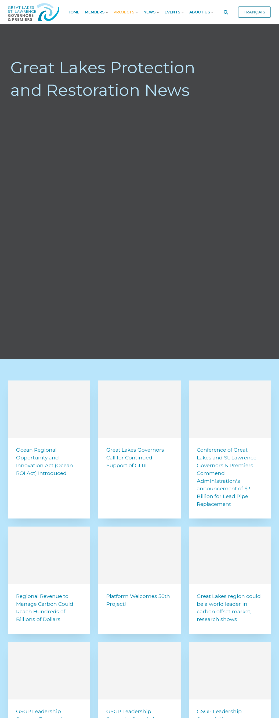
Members (96, 12)
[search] (225, 12)
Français (254, 12)
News (151, 12)
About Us (201, 12)
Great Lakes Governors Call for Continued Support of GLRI (135, 458)
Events (174, 12)
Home (73, 12)
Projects (126, 12)
